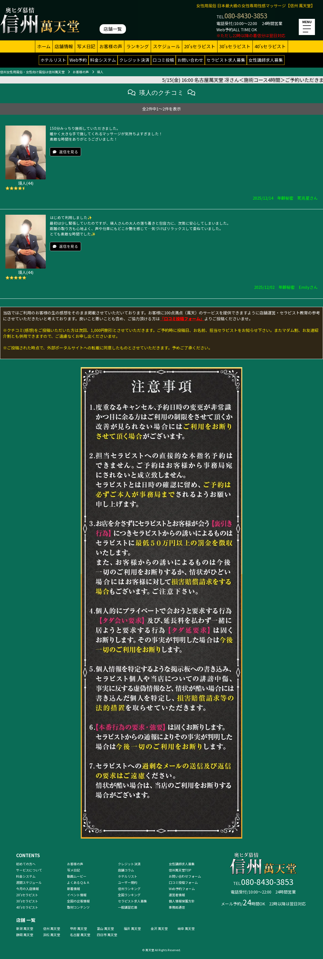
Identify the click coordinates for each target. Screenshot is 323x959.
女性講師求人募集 (265, 60)
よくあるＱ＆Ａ (78, 882)
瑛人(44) (25, 183)
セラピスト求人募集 (225, 60)
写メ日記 (86, 46)
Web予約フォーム (182, 888)
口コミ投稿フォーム (183, 882)
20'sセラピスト (199, 46)
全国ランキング (129, 894)
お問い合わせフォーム (185, 876)
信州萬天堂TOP (180, 870)
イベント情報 (76, 894)
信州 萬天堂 (51, 928)
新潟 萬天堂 (24, 928)
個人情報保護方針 (182, 901)
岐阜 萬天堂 (186, 928)
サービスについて (29, 870)
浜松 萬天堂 (51, 934)
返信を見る (68, 151)
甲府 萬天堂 (78, 928)
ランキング (137, 46)
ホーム (44, 46)
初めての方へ (26, 863)
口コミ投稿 (163, 60)
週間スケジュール (29, 882)
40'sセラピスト (270, 46)
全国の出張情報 (78, 901)
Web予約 (78, 60)
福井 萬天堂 (132, 928)
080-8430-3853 (245, 15)
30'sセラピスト (235, 46)
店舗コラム (126, 870)
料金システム (103, 60)
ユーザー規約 (127, 882)
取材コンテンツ (78, 907)
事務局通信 (177, 907)
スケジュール (166, 46)
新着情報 (73, 888)
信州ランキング (129, 888)
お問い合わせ (190, 60)
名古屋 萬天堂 (80, 934)
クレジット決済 (134, 60)
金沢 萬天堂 (159, 928)
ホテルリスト (53, 60)
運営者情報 (177, 894)
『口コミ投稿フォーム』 (182, 318)
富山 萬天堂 (105, 928)
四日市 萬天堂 (107, 934)
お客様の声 (110, 46)
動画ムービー (76, 876)
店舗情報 (64, 46)
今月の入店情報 (27, 888)
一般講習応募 (127, 907)
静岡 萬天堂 (24, 934)
